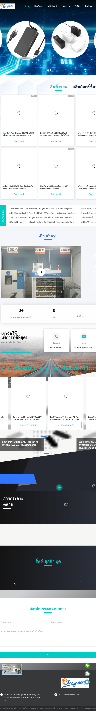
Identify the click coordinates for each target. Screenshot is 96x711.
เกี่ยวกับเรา (38, 6)
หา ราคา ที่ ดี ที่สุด (28, 425)
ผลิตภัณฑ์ (52, 6)
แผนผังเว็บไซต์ (6, 709)
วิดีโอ (77, 6)
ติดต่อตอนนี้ (19, 141)
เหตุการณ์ (66, 6)
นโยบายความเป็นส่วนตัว (23, 709)
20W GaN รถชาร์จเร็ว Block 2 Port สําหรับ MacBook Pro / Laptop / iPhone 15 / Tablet (42, 222)
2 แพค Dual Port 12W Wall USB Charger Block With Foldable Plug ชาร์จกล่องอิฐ (42, 209)
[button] (14, 583)
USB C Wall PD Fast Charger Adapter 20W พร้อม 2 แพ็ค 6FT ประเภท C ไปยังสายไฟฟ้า (42, 217)
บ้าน (27, 6)
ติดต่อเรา (89, 6)
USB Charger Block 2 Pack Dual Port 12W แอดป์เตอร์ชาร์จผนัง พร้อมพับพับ (42, 213)
